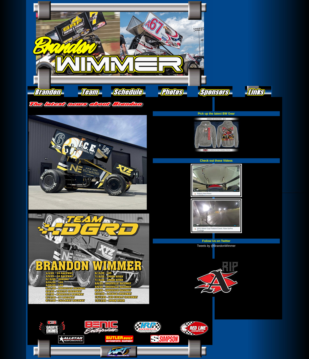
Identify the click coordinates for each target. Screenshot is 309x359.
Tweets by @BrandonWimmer (216, 246)
